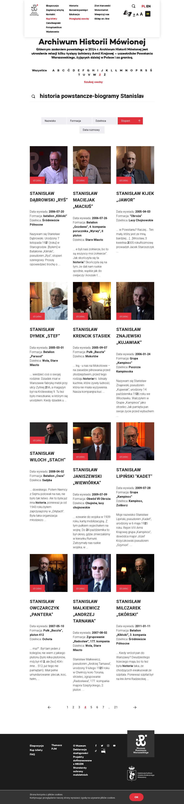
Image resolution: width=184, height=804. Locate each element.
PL (144, 6)
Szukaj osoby (93, 82)
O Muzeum (79, 745)
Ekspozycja (52, 5)
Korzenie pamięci (78, 10)
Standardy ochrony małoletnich (80, 771)
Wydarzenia (52, 31)
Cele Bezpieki (53, 23)
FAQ (32, 754)
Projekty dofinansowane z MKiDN (82, 760)
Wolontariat (101, 10)
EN (148, 6)
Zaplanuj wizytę (55, 10)
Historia (73, 5)
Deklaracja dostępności (80, 751)
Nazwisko (50, 120)
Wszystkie (39, 70)
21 (116, 707)
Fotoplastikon (54, 27)
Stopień (125, 120)
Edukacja (74, 14)
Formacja (75, 120)
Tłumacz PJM (56, 746)
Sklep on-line (101, 18)
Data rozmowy (91, 129)
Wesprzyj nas (101, 14)
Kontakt (50, 14)
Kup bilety (51, 18)
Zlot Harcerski (102, 5)
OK (136, 797)
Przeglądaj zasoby (79, 18)
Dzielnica (101, 120)
